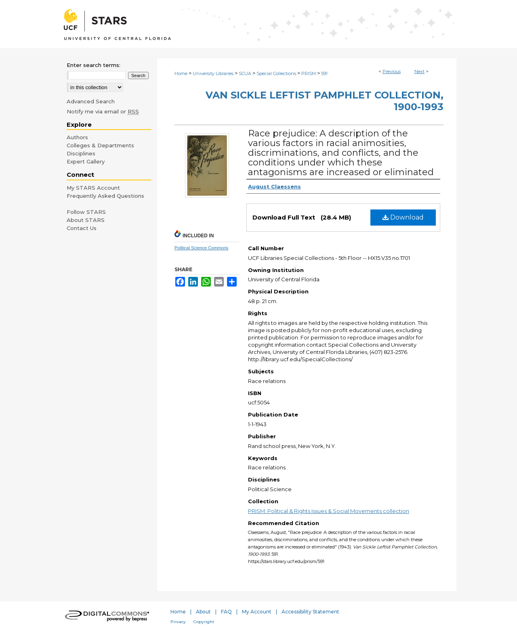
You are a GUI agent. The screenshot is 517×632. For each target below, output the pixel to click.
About (203, 612)
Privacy (178, 621)
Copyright (203, 621)
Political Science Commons (201, 247)
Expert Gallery (86, 161)
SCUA (245, 73)
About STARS (86, 220)
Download (403, 217)
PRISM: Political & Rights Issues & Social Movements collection (328, 511)
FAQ (226, 612)
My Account (256, 612)
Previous (391, 71)
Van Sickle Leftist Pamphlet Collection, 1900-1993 (324, 101)
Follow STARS (86, 212)
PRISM (308, 73)
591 (324, 73)
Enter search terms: (93, 65)
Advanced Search (91, 101)
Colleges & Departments (100, 145)
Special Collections (276, 73)
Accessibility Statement (310, 612)
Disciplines (81, 153)
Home (180, 73)
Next (419, 71)
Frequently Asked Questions (105, 196)
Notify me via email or (103, 111)
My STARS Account (93, 187)
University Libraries (213, 73)
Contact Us (82, 228)
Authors (77, 137)
